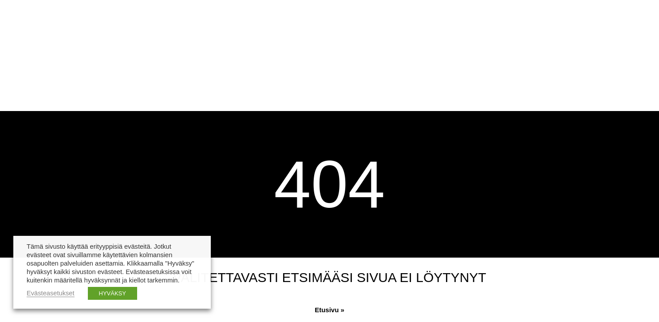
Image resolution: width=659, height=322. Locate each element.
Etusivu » (329, 310)
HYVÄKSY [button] (112, 293)
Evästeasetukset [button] (51, 293)
